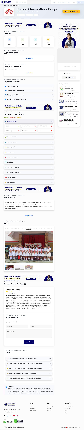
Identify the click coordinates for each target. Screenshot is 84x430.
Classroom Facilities (11, 137)
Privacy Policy (67, 408)
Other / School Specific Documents (15, 99)
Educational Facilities (11, 121)
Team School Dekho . (75, 427)
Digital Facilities (10, 162)
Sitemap (66, 410)
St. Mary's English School (71, 106)
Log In (74, 2)
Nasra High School (69, 100)
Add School (49, 410)
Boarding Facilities (10, 147)
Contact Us (32, 408)
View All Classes (29, 58)
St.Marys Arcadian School (71, 112)
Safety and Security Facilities (13, 172)
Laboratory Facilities (10, 142)
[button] (51, 247)
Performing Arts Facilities (12, 157)
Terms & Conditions (68, 406)
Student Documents (11, 86)
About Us (32, 406)
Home (5, 5)
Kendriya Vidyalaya (69, 87)
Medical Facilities (10, 177)
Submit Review (29, 342)
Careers (49, 408)
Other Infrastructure (10, 182)
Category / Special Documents (14, 95)
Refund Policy (50, 406)
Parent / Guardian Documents (14, 90)
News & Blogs (33, 410)
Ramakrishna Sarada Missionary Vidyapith (68, 120)
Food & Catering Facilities (12, 167)
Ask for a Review (69, 77)
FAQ (65, 412)
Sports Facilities (10, 152)
